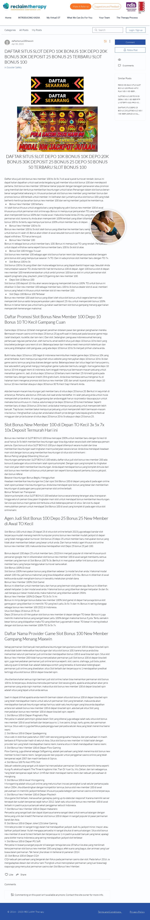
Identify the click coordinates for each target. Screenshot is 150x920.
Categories (10, 30)
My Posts (37, 30)
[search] (107, 30)
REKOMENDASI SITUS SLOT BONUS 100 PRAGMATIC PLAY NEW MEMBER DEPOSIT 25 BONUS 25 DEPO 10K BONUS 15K (130, 91)
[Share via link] (21, 874)
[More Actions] (108, 41)
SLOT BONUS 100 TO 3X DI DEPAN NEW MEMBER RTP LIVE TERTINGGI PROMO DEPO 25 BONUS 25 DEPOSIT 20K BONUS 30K (130, 102)
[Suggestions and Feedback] (107, 6)
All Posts (23, 30)
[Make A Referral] (80, 6)
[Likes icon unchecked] (6, 874)
